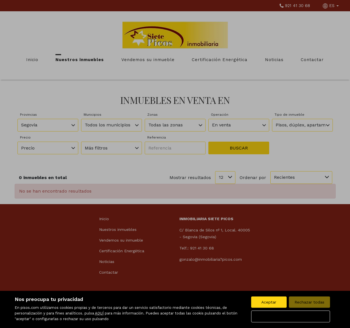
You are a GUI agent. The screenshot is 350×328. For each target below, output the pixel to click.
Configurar (290, 316)
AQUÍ (99, 313)
